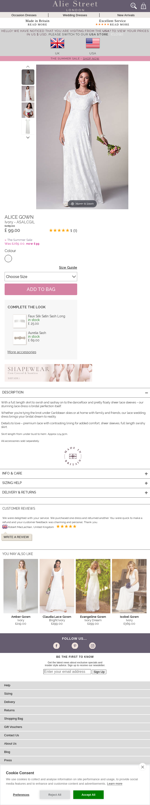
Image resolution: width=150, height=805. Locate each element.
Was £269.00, (22, 243)
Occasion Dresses (24, 15)
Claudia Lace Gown (57, 616)
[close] (142, 767)
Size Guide (68, 267)
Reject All (54, 794)
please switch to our (78, 34)
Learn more (114, 783)
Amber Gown (20, 616)
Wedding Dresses (75, 15)
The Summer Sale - (75, 58)
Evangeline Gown (93, 616)
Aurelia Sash (37, 333)
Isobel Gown (129, 616)
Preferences (21, 794)
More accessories (22, 352)
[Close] (117, 34)
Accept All (88, 794)
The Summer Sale (19, 240)
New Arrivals (126, 15)
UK (57, 53)
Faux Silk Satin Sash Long (46, 316)
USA (92, 53)
